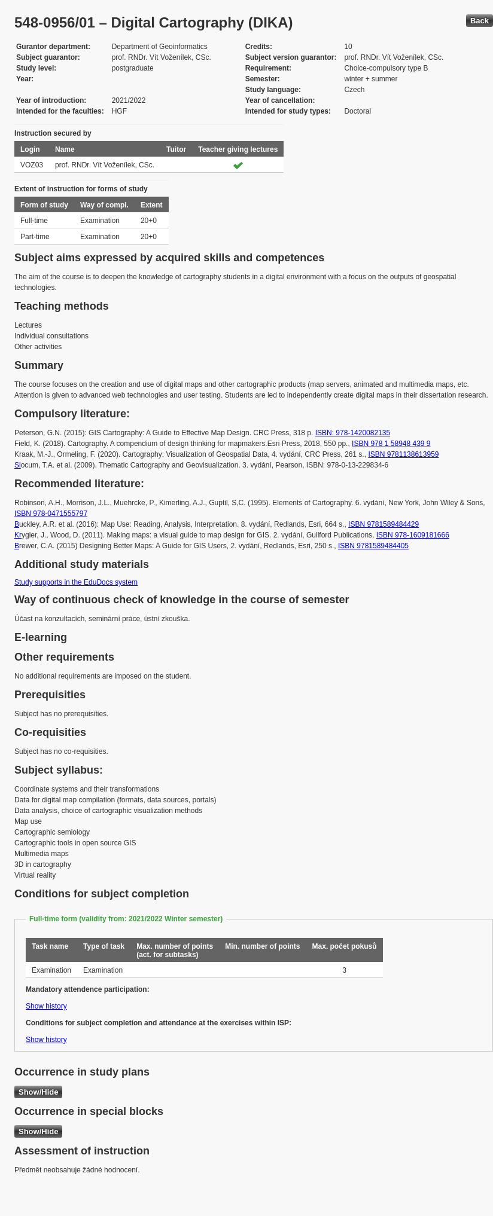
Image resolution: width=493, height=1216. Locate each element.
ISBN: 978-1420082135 (352, 433)
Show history (46, 1006)
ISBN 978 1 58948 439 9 (391, 443)
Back (479, 20)
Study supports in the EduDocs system (76, 582)
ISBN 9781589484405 (373, 546)
